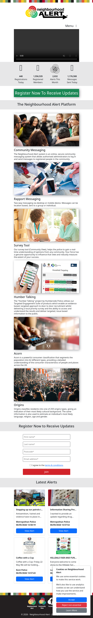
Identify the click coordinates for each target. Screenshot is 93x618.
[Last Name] (46, 444)
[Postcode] (46, 451)
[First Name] (46, 437)
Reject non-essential (71, 605)
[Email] (46, 459)
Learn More (71, 610)
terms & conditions (54, 465)
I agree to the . (46, 465)
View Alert (29, 530)
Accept (71, 599)
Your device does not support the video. (46, 45)
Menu (71, 26)
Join (46, 472)
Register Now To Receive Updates (46, 93)
